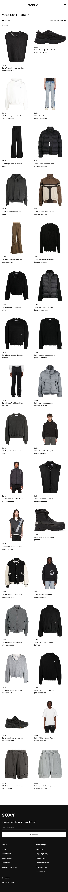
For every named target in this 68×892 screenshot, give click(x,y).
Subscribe (34, 834)
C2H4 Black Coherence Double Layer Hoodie (45, 594)
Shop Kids (6, 863)
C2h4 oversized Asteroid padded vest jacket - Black (45, 499)
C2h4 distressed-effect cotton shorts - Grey (13, 786)
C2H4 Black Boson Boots (44, 537)
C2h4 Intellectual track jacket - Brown (45, 211)
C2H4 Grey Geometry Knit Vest (13, 546)
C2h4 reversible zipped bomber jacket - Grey (13, 642)
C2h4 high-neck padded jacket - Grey (45, 403)
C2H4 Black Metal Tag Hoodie (45, 451)
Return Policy (41, 858)
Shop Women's (7, 858)
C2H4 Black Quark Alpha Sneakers (45, 50)
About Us (40, 849)
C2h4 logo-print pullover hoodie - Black (45, 690)
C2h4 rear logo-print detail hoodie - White (13, 116)
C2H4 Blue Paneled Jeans (44, 116)
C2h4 (4, 65)
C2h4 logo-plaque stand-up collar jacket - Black (45, 642)
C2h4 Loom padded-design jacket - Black (45, 163)
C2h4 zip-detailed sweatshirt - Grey (13, 451)
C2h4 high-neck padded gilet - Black (45, 307)
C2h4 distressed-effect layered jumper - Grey (13, 690)
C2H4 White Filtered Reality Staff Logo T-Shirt (45, 738)
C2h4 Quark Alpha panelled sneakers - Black (13, 738)
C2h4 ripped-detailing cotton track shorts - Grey (45, 786)
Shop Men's (6, 854)
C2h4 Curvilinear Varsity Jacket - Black (13, 594)
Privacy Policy (41, 867)
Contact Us (40, 871)
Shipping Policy (42, 854)
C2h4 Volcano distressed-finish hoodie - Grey (13, 211)
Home (4, 849)
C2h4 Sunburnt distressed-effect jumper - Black (13, 307)
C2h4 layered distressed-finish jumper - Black (45, 355)
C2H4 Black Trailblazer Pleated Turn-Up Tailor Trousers (13, 403)
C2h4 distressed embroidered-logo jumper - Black (45, 259)
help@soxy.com (8, 882)
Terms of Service (42, 863)
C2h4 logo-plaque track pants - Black (13, 163)
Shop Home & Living (10, 867)
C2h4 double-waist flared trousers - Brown (13, 259)
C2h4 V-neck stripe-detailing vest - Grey (13, 68)
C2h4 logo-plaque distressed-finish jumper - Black (13, 355)
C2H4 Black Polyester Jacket (13, 499)
